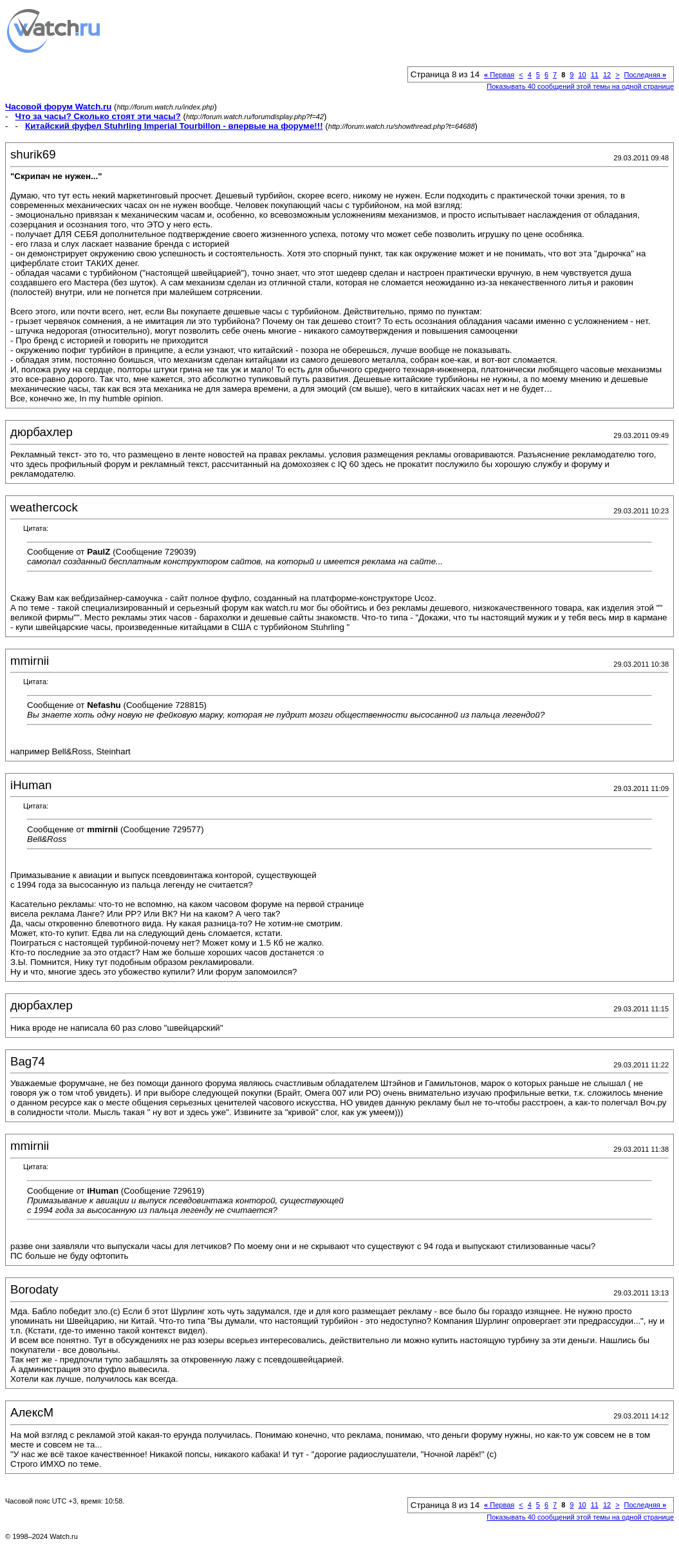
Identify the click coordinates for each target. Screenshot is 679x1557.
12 (607, 75)
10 (582, 75)
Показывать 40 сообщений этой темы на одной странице (580, 86)
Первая (499, 75)
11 (595, 75)
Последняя (645, 75)
